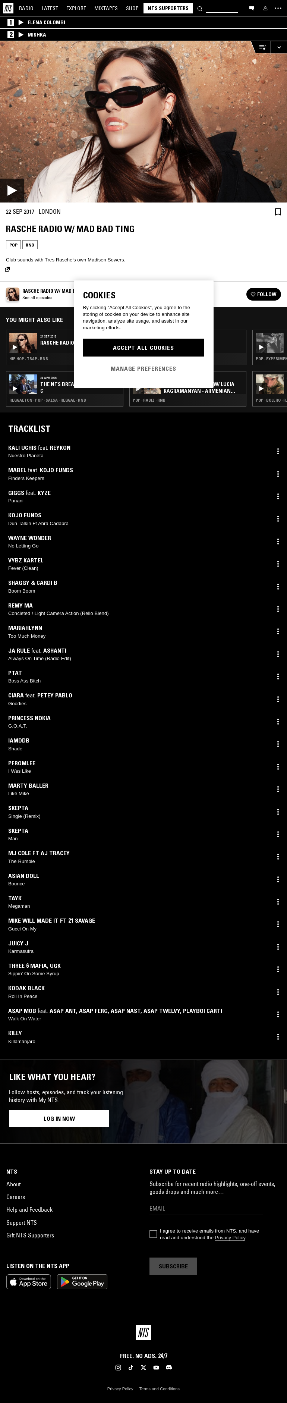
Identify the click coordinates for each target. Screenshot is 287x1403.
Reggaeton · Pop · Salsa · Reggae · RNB (47, 400)
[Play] (143, 122)
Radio (26, 8)
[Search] (200, 8)
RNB (30, 245)
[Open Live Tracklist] (260, 47)
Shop (132, 8)
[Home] (8, 8)
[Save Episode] (278, 212)
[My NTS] (265, 8)
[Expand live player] (279, 47)
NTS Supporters (168, 8)
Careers (15, 1196)
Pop (13, 245)
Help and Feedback (29, 1209)
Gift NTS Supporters (30, 1235)
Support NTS (21, 1222)
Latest (50, 8)
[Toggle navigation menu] (278, 8)
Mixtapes (106, 8)
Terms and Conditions (159, 1389)
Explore (76, 8)
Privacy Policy (230, 1237)
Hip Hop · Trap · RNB (28, 358)
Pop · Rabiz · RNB (149, 400)
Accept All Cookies (143, 347)
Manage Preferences (143, 368)
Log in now (59, 1118)
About (13, 1184)
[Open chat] (251, 8)
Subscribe (173, 1266)
